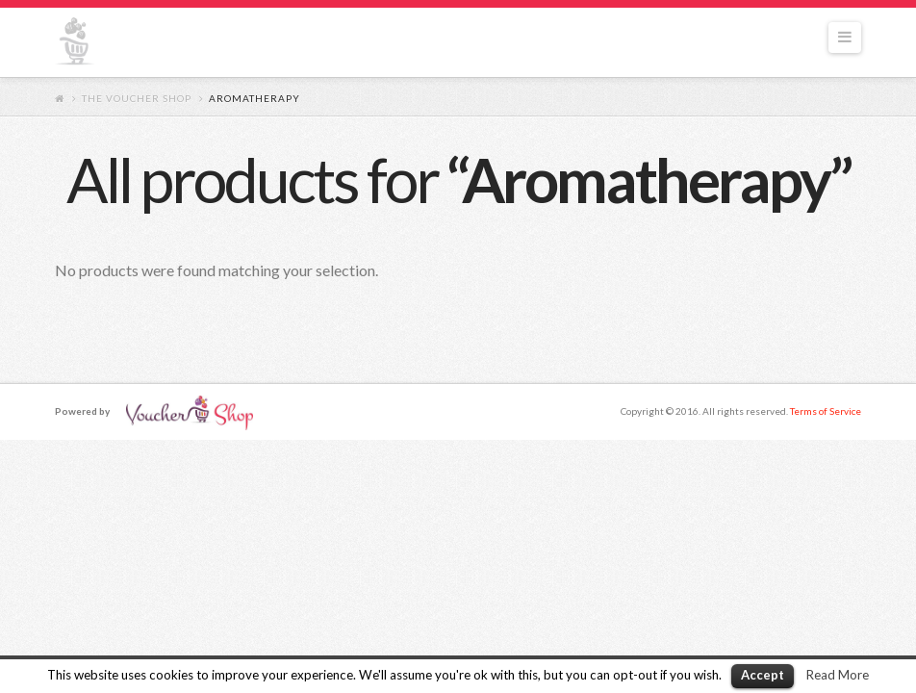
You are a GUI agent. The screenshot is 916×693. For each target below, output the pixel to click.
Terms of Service (825, 411)
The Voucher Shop (136, 98)
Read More (837, 674)
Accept (762, 674)
